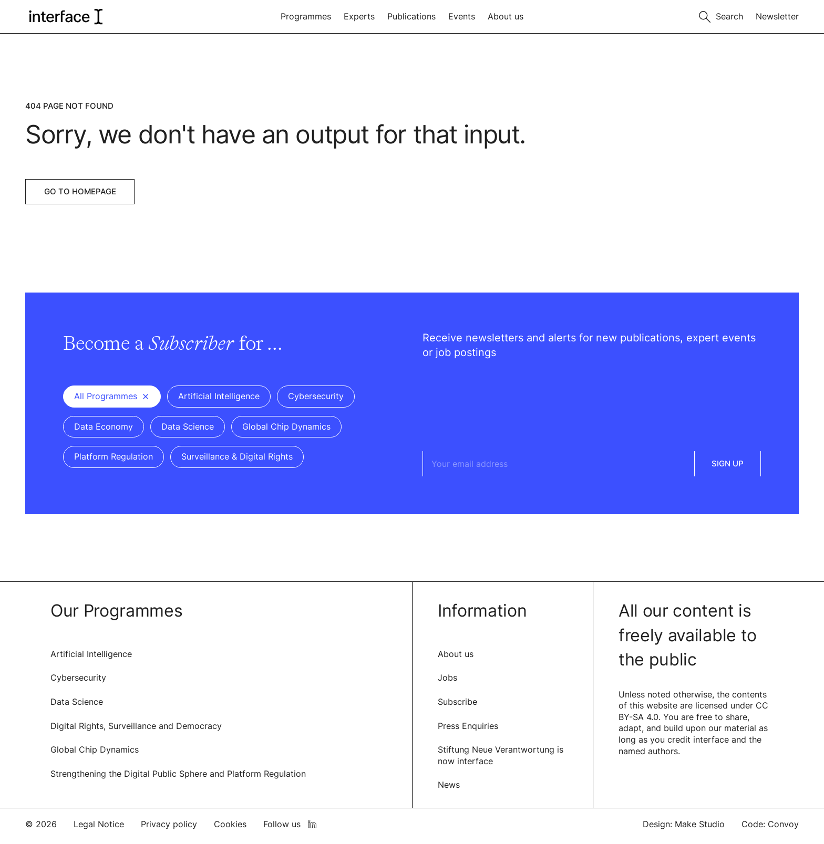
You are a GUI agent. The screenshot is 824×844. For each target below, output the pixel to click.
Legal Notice (99, 824)
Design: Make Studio (684, 824)
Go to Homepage (80, 191)
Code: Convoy (770, 824)
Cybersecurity (78, 677)
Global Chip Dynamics (94, 749)
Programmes (306, 16)
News (449, 784)
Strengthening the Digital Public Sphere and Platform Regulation (178, 773)
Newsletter (777, 16)
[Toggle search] (721, 15)
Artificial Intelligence (91, 654)
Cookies (230, 824)
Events (461, 16)
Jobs (447, 677)
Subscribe (457, 701)
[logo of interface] (65, 16)
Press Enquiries (468, 726)
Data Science (76, 701)
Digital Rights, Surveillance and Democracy (136, 726)
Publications (411, 16)
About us (505, 16)
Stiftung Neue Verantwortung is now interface (500, 755)
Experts (359, 16)
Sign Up (728, 463)
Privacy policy (169, 824)
